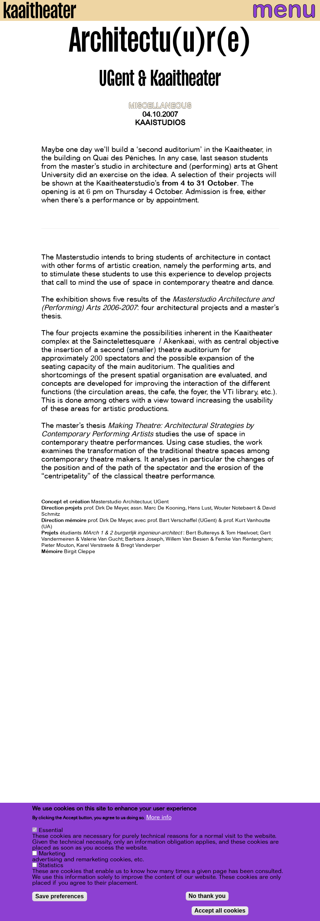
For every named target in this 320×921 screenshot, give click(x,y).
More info (159, 817)
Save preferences (59, 896)
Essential (51, 830)
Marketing (52, 853)
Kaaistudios (160, 122)
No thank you (207, 896)
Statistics (51, 865)
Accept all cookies (220, 910)
